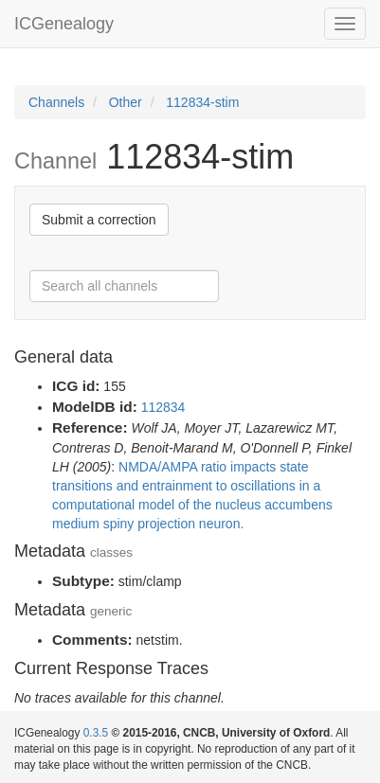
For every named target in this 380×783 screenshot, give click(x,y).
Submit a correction (99, 219)
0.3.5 (95, 732)
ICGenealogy (64, 23)
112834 (163, 407)
